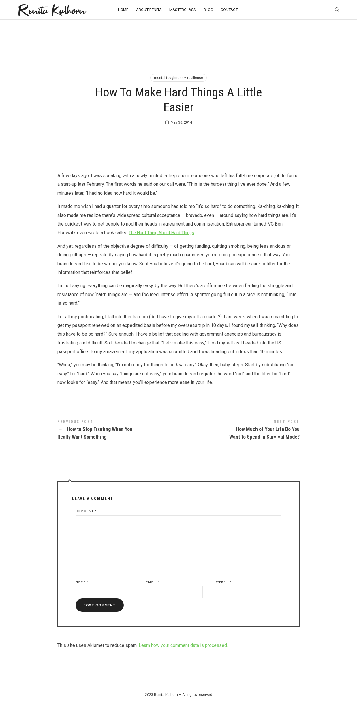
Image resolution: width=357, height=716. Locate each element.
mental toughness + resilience (178, 78)
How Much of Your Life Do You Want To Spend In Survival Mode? (239, 446)
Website (223, 593)
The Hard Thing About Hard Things (163, 244)
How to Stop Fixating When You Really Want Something (117, 442)
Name (82, 593)
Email (152, 593)
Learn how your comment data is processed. (183, 657)
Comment (86, 522)
